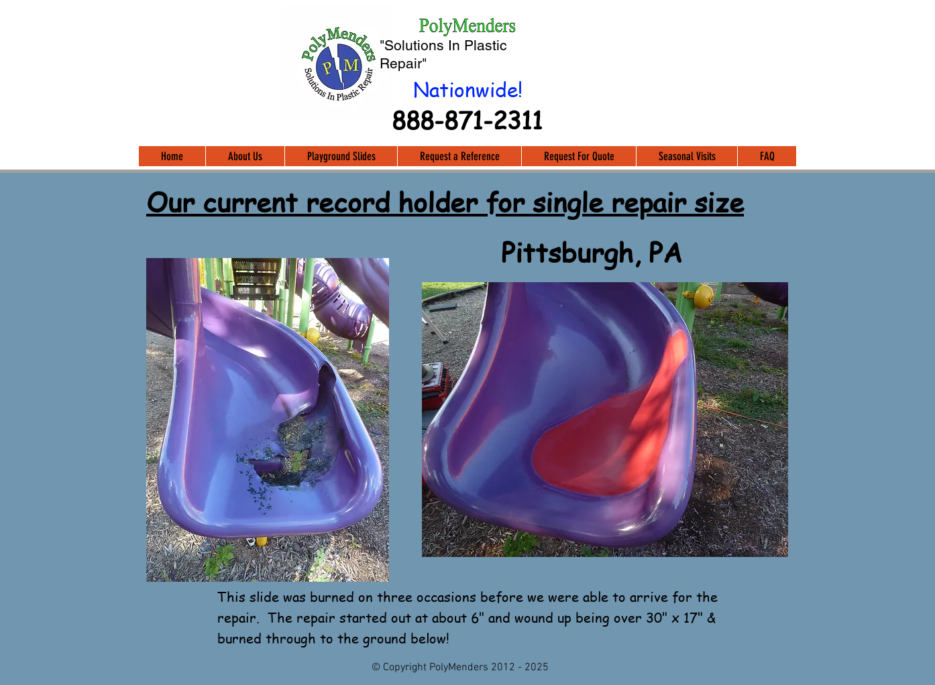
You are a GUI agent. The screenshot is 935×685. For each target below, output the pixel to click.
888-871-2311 (467, 119)
